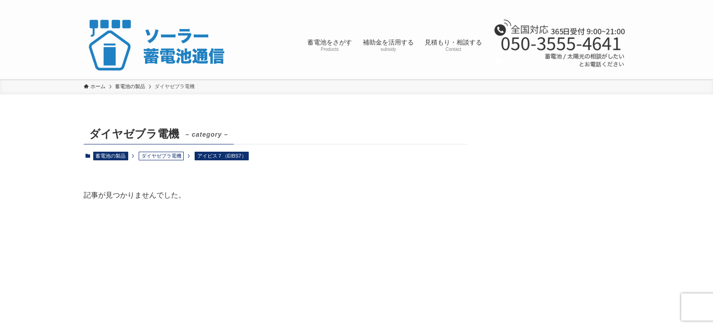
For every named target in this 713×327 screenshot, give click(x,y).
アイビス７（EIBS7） (221, 156)
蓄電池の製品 (110, 156)
